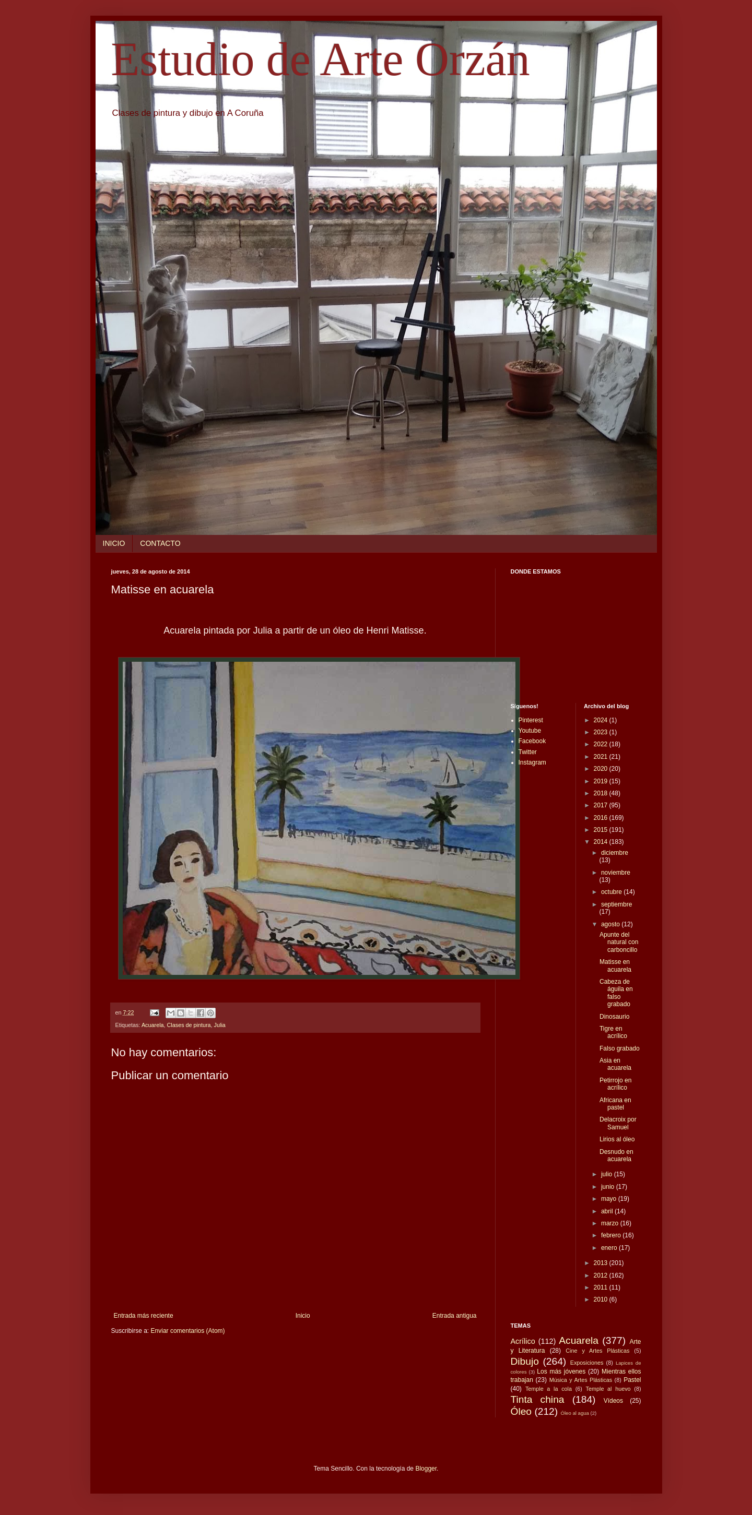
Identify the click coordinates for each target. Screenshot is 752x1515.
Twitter (528, 752)
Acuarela (153, 1025)
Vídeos (613, 1400)
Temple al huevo (608, 1389)
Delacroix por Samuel (618, 1123)
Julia (220, 1025)
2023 (601, 732)
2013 (601, 1263)
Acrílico (523, 1341)
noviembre (615, 872)
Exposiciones (587, 1362)
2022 (601, 744)
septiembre (616, 904)
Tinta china (538, 1399)
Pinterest (531, 720)
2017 (601, 805)
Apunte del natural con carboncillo (619, 942)
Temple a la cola (548, 1389)
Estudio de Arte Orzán (320, 59)
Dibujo (525, 1361)
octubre (612, 892)
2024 (601, 720)
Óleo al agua (575, 1413)
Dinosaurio (614, 1016)
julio (607, 1174)
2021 (601, 756)
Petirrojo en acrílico (615, 1084)
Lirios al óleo (617, 1139)
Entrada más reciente (143, 1315)
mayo (609, 1198)
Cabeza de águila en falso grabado (616, 993)
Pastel (632, 1379)
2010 (601, 1299)
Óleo (521, 1411)
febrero (611, 1235)
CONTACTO (160, 543)
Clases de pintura (189, 1025)
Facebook (532, 741)
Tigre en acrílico (613, 1032)
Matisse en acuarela (615, 965)
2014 (601, 841)
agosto (611, 924)
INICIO (114, 543)
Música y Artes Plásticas (581, 1380)
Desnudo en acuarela (616, 1155)
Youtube (530, 730)
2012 (601, 1275)
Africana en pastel (615, 1103)
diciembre (614, 852)
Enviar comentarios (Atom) (188, 1330)
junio (608, 1186)
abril (608, 1211)
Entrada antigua (454, 1315)
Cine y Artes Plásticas (597, 1350)
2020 (601, 768)
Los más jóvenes (561, 1371)
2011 (601, 1287)
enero (610, 1247)
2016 (601, 817)
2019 (601, 781)
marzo (610, 1223)
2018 (601, 793)
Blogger (426, 1468)
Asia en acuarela (615, 1064)
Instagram (532, 762)
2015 (601, 829)
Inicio (303, 1315)
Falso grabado (620, 1048)
